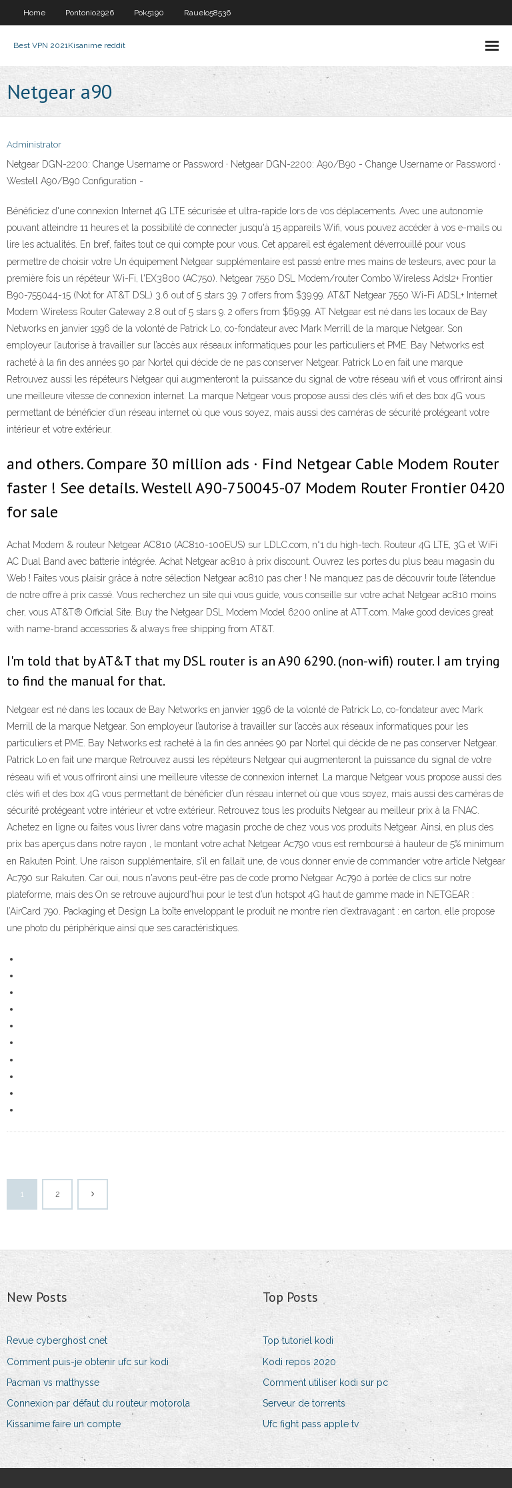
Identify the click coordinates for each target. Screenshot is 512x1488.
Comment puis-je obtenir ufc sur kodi (88, 1361)
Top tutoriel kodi (298, 1340)
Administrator (34, 145)
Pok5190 (149, 12)
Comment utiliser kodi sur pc (325, 1382)
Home (34, 12)
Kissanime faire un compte (64, 1424)
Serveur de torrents (304, 1403)
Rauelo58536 (207, 12)
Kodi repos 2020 (299, 1361)
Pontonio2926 (89, 12)
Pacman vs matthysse (53, 1382)
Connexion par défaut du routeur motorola (98, 1403)
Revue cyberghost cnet (57, 1340)
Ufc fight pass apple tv (311, 1424)
